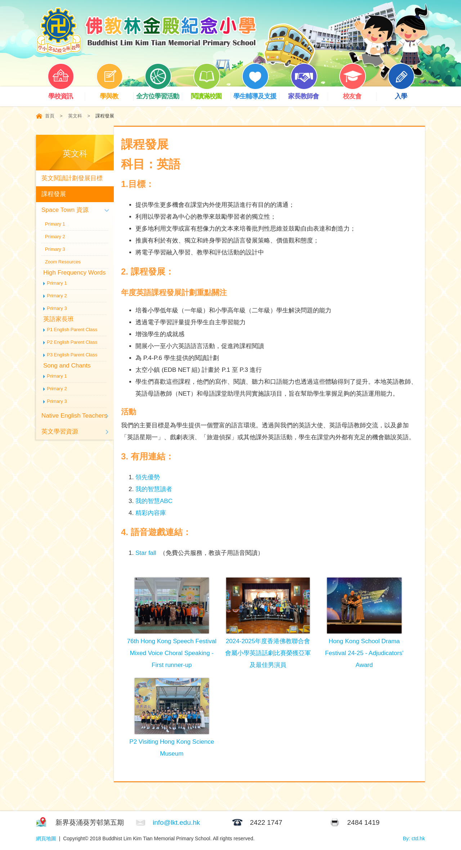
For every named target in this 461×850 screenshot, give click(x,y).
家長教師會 (308, 93)
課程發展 (53, 194)
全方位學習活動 (159, 93)
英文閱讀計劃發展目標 (72, 178)
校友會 (358, 93)
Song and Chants (66, 365)
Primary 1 (55, 224)
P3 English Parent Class (72, 354)
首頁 (49, 116)
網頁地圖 (46, 838)
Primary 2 (55, 236)
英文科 (75, 116)
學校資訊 (66, 93)
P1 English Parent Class (72, 329)
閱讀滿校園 (210, 93)
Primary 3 (55, 249)
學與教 (114, 93)
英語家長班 (58, 319)
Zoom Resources (63, 261)
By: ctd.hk (414, 838)
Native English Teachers (74, 415)
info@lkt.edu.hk (176, 822)
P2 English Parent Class (72, 342)
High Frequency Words (74, 272)
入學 (406, 93)
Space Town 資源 (65, 209)
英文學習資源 (59, 431)
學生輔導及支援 (256, 93)
